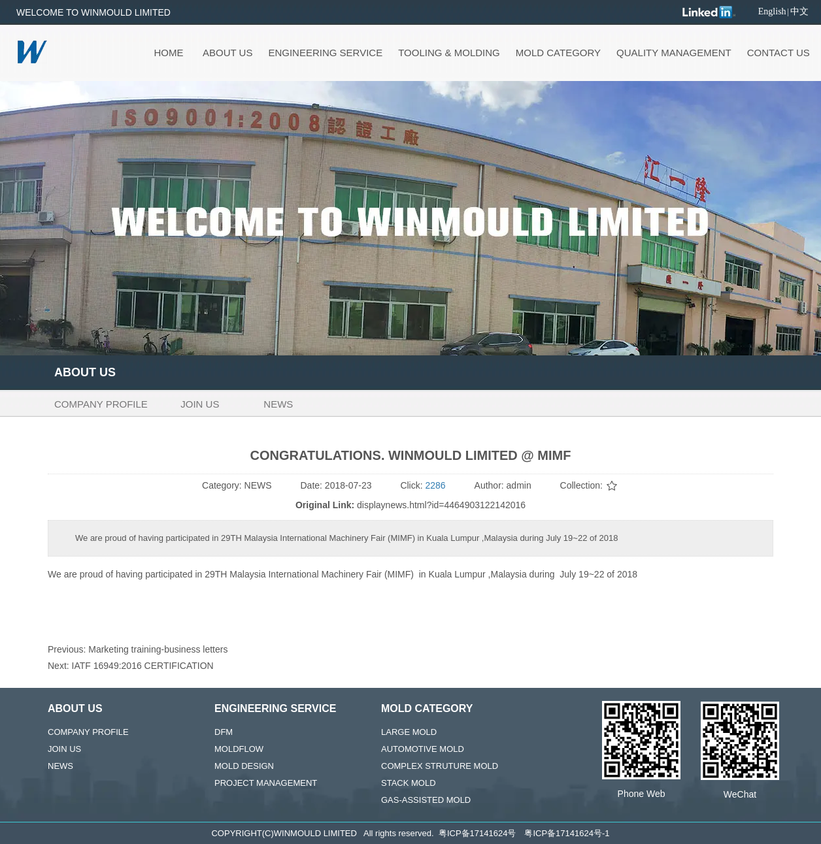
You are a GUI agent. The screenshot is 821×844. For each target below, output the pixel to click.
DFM (223, 732)
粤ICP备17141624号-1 (566, 833)
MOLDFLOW (238, 749)
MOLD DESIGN (244, 766)
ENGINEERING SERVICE (275, 708)
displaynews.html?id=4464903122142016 (441, 505)
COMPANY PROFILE (88, 732)
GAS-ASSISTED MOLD (426, 800)
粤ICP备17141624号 (477, 833)
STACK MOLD (408, 783)
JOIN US (64, 749)
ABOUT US (75, 708)
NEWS (60, 766)
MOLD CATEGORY (427, 708)
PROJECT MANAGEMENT (265, 783)
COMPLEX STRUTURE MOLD (439, 766)
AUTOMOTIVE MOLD (422, 749)
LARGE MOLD (409, 732)
